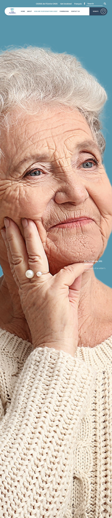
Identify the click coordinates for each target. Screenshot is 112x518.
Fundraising (64, 11)
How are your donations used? (45, 11)
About (29, 11)
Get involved (66, 3)
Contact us (75, 11)
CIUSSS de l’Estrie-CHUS (47, 3)
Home (23, 11)
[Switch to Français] (78, 4)
